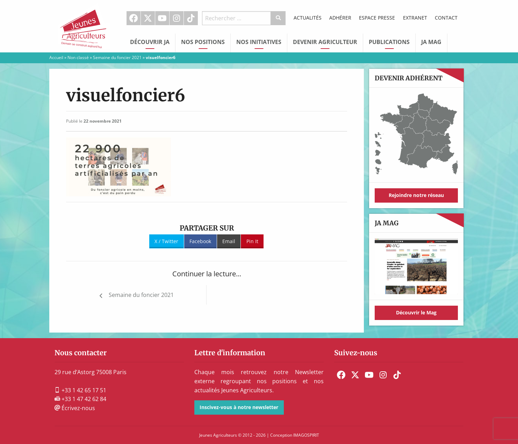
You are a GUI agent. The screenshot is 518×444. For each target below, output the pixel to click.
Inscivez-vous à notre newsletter (239, 407)
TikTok (191, 18)
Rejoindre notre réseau (416, 195)
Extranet (415, 17)
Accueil (56, 57)
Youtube (162, 18)
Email (228, 241)
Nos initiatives (258, 42)
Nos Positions (203, 42)
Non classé (78, 57)
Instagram (177, 18)
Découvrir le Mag (416, 312)
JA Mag (431, 42)
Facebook (134, 18)
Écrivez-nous (75, 408)
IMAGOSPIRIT (306, 435)
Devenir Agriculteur (325, 42)
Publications (389, 42)
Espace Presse (377, 17)
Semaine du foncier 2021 (117, 57)
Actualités (308, 17)
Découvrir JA (150, 42)
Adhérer (340, 17)
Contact (446, 17)
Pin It (252, 241)
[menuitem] (134, 18)
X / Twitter (166, 241)
